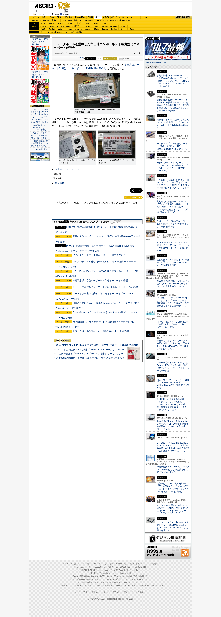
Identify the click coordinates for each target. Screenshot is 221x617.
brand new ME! (125, 573)
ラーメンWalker (61, 585)
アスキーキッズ (35, 20)
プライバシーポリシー (101, 592)
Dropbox (87, 29)
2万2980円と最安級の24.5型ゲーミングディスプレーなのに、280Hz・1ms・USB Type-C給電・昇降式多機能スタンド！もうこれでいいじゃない (173, 404)
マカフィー (43, 32)
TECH (59, 17)
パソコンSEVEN (78, 23)
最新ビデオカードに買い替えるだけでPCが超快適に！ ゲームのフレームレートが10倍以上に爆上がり (173, 123)
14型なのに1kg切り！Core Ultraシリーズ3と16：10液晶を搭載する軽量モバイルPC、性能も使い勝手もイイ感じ (172, 425)
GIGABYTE (69, 26)
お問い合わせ (127, 592)
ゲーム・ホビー (64, 5)
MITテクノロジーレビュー (133, 582)
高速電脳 (60, 183)
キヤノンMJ (52, 32)
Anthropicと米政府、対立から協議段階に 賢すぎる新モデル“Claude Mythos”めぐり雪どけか (104, 357)
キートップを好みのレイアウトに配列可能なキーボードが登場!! (105, 287)
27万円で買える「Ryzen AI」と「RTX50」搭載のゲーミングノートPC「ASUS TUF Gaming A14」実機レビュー (114, 353)
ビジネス (51, 17)
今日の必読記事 (83, 582)
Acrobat (52, 29)
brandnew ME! (79, 32)
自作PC (106, 17)
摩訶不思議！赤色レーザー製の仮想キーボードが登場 (100, 280)
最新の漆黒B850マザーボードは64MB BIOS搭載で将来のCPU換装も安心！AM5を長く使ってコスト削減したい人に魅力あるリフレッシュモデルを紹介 (173, 105)
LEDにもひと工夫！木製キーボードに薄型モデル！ (99, 255)
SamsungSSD (76, 26)
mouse (51, 23)
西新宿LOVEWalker (103, 585)
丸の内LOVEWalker (144, 585)
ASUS (96, 23)
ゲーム (144, 17)
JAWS (43, 29)
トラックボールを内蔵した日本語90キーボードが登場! (101, 331)
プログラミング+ (102, 20)
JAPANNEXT (60, 32)
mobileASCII (118, 582)
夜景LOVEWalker (117, 585)
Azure (70, 29)
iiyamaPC (61, 23)
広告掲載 (139, 592)
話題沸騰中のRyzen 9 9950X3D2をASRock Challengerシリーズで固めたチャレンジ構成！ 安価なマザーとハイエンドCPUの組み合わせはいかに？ (173, 80)
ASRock (87, 26)
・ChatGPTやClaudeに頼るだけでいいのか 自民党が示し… (39, 111)
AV (112, 17)
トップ (33, 17)
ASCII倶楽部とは (42, 149)
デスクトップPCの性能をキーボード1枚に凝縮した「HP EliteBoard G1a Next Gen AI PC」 (173, 146)
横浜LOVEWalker (89, 585)
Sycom (69, 23)
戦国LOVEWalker (158, 585)
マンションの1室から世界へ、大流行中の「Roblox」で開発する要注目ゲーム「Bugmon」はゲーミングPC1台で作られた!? (173, 509)
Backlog (105, 29)
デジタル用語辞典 (107, 582)
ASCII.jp (43, 6)
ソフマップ (70, 32)
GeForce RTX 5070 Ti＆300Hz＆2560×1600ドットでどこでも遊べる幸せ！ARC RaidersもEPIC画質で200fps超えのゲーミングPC (173, 447)
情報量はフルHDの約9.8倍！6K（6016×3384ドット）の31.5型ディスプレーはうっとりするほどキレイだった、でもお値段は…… (173, 487)
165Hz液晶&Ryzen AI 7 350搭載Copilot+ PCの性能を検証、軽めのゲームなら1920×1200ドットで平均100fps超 (173, 366)
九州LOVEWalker (130, 585)
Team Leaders (112, 579)
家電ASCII (55, 20)
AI (39, 17)
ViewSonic (114, 26)
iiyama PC (106, 567)
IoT (43, 17)
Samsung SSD (78, 576)
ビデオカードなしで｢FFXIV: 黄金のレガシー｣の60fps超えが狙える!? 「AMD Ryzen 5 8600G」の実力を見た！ (173, 526)
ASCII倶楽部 (183, 17)
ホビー (98, 17)
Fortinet (114, 29)
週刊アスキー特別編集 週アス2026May (40, 41)
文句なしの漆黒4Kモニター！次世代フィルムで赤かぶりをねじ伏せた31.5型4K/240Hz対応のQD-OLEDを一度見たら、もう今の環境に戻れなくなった (173, 206)
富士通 (43, 23)
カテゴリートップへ (133, 197)
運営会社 (116, 592)
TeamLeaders (90, 20)
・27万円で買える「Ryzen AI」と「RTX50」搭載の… (39, 127)
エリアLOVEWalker (75, 585)
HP (105, 23)
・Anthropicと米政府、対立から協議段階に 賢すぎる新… (39, 135)
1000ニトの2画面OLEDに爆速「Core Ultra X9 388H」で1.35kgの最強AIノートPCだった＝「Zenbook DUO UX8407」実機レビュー (124, 349)
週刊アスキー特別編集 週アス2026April (40, 74)
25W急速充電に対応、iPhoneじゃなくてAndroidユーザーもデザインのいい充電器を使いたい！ (173, 284)
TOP (64, 564)
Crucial (96, 26)
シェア (80, 58)
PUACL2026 (126, 20)
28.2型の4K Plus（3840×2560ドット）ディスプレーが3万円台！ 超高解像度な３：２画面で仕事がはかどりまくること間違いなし (173, 301)
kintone (61, 29)
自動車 (90, 17)
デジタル (68, 17)
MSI (87, 23)
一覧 (99, 58)
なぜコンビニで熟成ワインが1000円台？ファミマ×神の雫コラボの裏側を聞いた (173, 224)
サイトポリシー (83, 592)
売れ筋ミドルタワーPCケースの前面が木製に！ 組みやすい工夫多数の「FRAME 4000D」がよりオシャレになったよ (173, 345)
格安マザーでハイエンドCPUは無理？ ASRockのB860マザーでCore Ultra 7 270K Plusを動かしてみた (173, 383)
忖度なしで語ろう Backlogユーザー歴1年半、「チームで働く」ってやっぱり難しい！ (172, 324)
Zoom (132, 29)
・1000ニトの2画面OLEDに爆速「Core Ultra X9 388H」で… (39, 119)
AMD (52, 26)
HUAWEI (105, 26)
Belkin (123, 26)
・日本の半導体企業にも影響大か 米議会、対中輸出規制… (39, 143)
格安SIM (46, 20)
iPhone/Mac (80, 17)
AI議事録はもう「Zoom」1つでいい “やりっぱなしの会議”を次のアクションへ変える (173, 469)
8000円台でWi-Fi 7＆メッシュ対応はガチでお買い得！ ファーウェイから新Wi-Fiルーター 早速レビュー (173, 246)
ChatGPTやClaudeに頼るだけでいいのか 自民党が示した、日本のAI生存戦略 (97, 345)
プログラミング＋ (124, 579)
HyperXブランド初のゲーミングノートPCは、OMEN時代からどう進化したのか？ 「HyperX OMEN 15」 (172, 166)
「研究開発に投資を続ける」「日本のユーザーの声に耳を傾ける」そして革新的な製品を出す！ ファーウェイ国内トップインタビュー (173, 183)
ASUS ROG (60, 26)
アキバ (118, 17)
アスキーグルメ (66, 20)
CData (96, 29)
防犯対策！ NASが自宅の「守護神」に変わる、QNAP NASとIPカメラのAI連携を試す (173, 262)
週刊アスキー (78, 20)
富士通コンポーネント (67, 169)
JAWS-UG (91, 570)
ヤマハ (123, 29)
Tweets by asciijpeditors (155, 62)
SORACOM (101, 576)
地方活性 (118, 20)
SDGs (112, 20)
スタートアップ (134, 17)
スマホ (125, 17)
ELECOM (43, 26)
